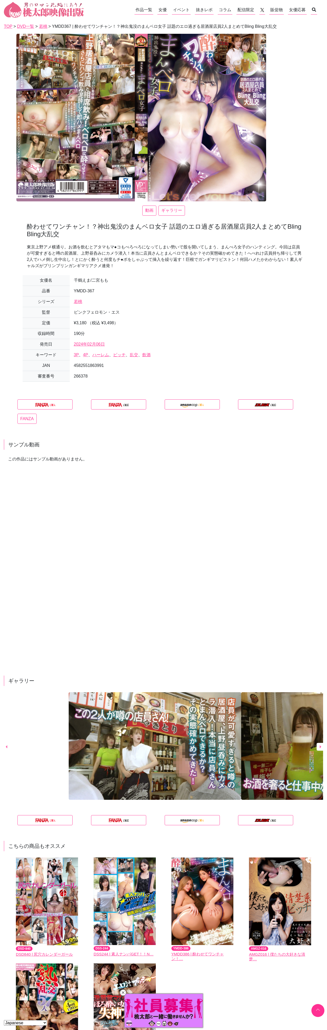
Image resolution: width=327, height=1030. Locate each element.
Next (320, 747)
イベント (181, 10)
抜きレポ (204, 10)
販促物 (276, 10)
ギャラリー (171, 210)
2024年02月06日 (89, 344)
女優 (162, 10)
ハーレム (100, 355)
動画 (149, 210)
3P (76, 355)
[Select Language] (25, 1023)
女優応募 (297, 10)
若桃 (78, 301)
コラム (225, 10)
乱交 (134, 355)
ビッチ (119, 355)
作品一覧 (144, 10)
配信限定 (246, 10)
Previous (6, 747)
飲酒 (146, 355)
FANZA (27, 419)
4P (85, 355)
